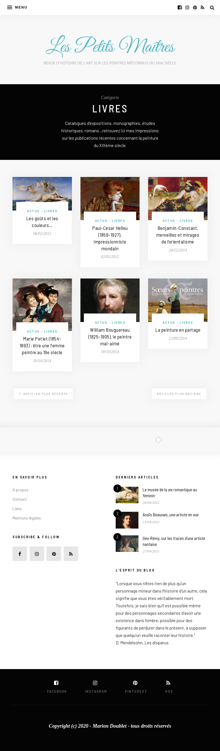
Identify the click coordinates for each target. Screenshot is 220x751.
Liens (17, 508)
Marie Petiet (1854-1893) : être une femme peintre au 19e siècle (42, 345)
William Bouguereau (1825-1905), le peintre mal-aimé (110, 336)
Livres (50, 211)
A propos (20, 489)
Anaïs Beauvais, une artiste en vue (171, 514)
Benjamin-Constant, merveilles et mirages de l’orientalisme (178, 234)
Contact (20, 499)
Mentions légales (27, 517)
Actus (33, 211)
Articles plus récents (43, 393)
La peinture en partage (177, 330)
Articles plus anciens (179, 393)
